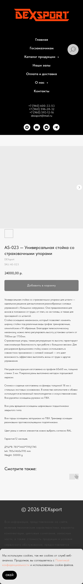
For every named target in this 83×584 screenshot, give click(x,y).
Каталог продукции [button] (40, 57)
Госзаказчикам (42, 48)
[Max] (27, 127)
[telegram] (56, 127)
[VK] (46, 127)
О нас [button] (40, 82)
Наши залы (41, 65)
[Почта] (36, 127)
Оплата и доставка (41, 74)
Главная (41, 39)
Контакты (41, 91)
